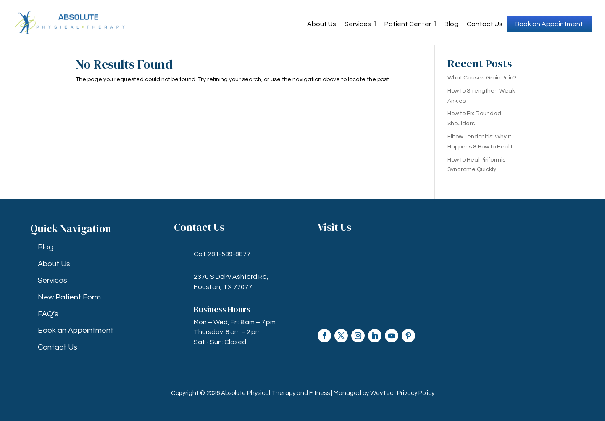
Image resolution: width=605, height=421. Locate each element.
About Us (321, 24)
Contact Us (484, 24)
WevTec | (383, 393)
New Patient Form (69, 297)
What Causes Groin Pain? (481, 78)
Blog (451, 24)
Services (360, 24)
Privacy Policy (415, 393)
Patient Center (410, 24)
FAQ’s (48, 314)
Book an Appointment (549, 24)
